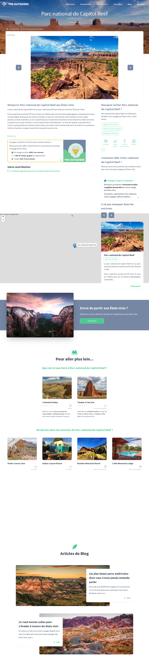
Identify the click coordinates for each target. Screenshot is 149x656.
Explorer (92, 321)
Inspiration (70, 4)
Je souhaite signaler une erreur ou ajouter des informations (33, 171)
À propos (140, 4)
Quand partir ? (102, 4)
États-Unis (15, 29)
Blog (129, 4)
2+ (103, 150)
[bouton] (104, 215)
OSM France (144, 282)
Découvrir (136, 286)
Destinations (85, 4)
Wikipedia (11, 136)
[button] (74, 67)
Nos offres (118, 4)
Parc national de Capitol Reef (33, 29)
